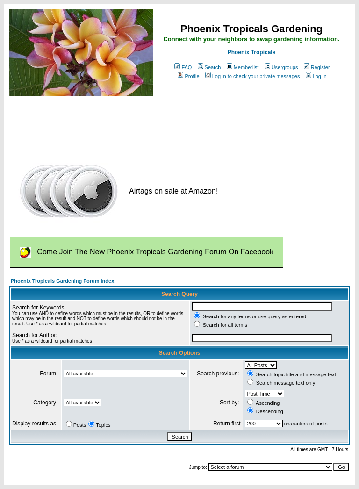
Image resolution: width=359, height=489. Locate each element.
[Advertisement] (179, 125)
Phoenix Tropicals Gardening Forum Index (62, 281)
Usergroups (281, 67)
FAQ (183, 67)
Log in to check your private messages (252, 76)
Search (209, 67)
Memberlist (243, 67)
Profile (188, 76)
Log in (316, 76)
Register (317, 67)
